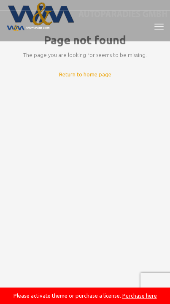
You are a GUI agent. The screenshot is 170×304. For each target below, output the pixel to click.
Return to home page (85, 74)
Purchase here (139, 296)
